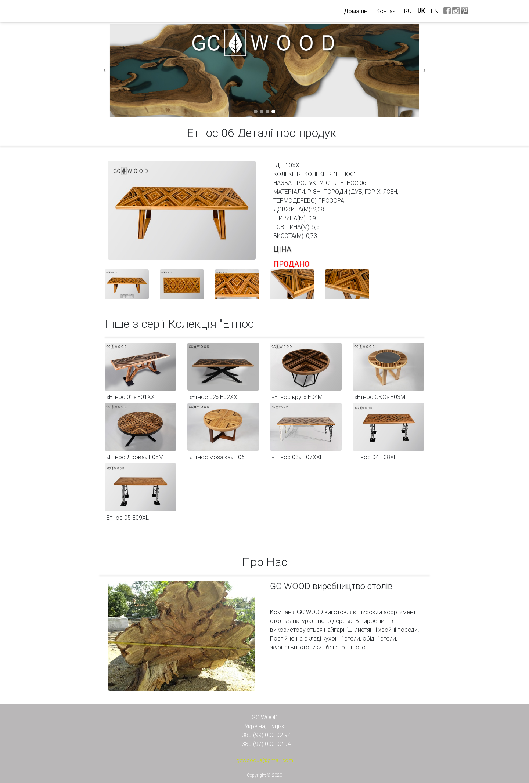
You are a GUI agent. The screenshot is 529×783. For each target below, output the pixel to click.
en (434, 11)
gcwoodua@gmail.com (264, 760)
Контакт (387, 11)
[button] (104, 70)
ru (407, 11)
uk (421, 10)
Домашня (358, 11)
